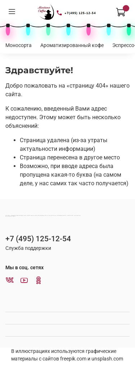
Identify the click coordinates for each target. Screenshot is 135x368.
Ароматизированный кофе (72, 45)
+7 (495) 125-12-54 (38, 238)
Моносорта (18, 45)
